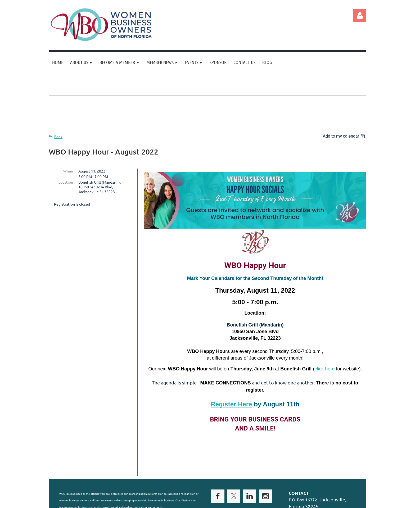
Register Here (231, 404)
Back (58, 136)
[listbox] (344, 136)
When (68, 171)
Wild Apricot (303, 501)
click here (324, 368)
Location (65, 182)
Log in (359, 15)
